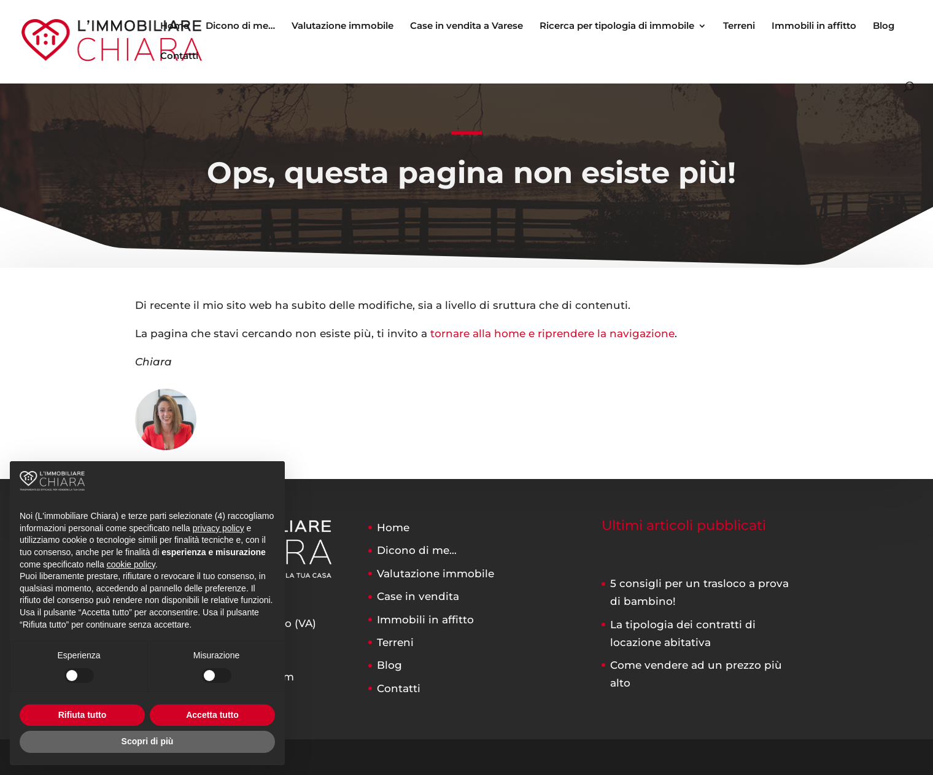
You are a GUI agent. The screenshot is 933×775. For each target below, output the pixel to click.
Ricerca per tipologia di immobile (617, 26)
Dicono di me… (240, 26)
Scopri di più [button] (148, 741)
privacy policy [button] (218, 528)
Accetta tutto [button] (212, 715)
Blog (883, 26)
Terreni (739, 26)
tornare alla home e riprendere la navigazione (552, 333)
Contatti (179, 56)
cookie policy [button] (131, 564)
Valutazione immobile (342, 26)
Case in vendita (418, 596)
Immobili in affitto (814, 26)
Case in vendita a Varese (466, 26)
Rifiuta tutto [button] (82, 715)
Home (174, 26)
